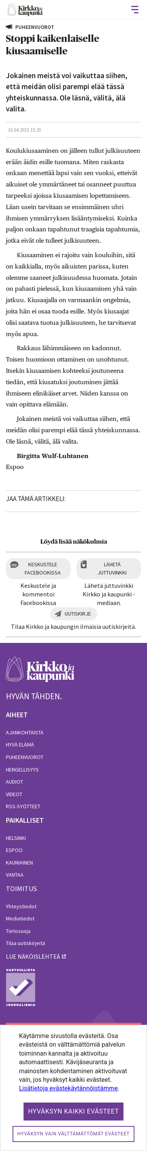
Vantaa (15, 874)
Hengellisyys (22, 769)
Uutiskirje (78, 613)
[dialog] (73, 1088)
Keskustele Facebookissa (43, 568)
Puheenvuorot (25, 757)
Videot (14, 794)
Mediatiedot (20, 918)
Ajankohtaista (25, 732)
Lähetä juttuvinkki (112, 568)
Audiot (14, 781)
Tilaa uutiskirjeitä (25, 943)
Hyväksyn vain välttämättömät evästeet (73, 1134)
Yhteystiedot (21, 906)
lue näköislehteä (33, 956)
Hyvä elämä (20, 744)
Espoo (14, 850)
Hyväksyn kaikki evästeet (73, 1111)
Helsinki (16, 837)
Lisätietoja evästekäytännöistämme (68, 1088)
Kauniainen (19, 862)
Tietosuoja (18, 930)
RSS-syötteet (23, 806)
